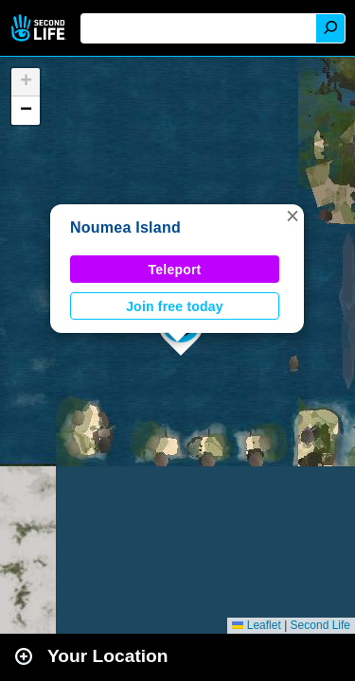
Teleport (175, 269)
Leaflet (256, 625)
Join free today (174, 306)
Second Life (40, 28)
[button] (292, 215)
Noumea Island (125, 227)
